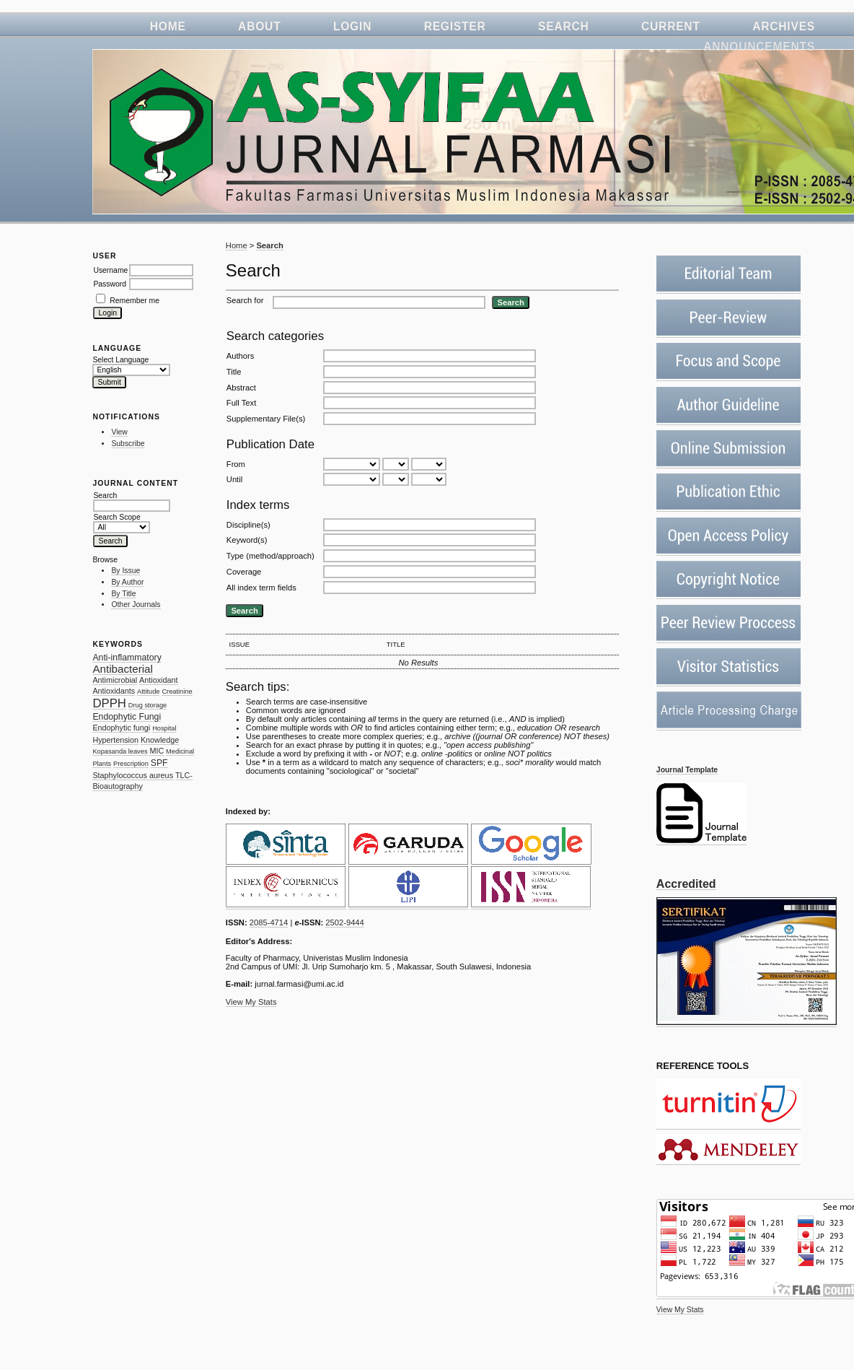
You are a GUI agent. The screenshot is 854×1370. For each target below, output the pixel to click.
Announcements (759, 46)
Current (670, 26)
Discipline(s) (248, 524)
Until (234, 479)
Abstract (241, 387)
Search (563, 26)
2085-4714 (269, 922)
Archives (783, 26)
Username (110, 270)
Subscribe (127, 444)
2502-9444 (344, 922)
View (119, 432)
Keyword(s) (247, 540)
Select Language (120, 360)
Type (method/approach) (270, 555)
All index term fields (261, 587)
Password (109, 284)
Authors (240, 356)
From (235, 464)
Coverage (244, 571)
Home (168, 26)
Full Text (241, 402)
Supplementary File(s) (265, 418)
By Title (123, 594)
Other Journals (135, 604)
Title (234, 371)
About (259, 26)
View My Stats (680, 1310)
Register (455, 26)
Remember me (134, 301)
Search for (245, 300)
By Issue (125, 571)
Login (352, 26)
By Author (127, 582)
